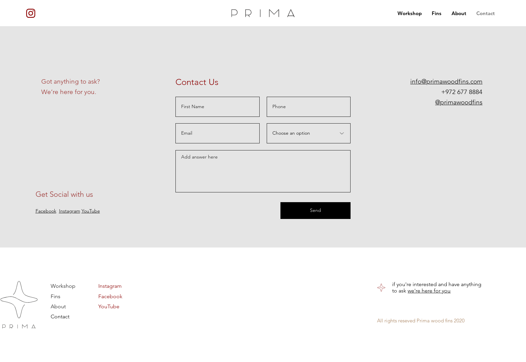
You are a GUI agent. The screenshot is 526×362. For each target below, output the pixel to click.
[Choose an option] (309, 133)
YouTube (108, 306)
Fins (55, 296)
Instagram (69, 211)
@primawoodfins (458, 102)
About (58, 306)
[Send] (315, 210)
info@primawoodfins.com (446, 81)
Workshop (63, 286)
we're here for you (429, 290)
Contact (60, 316)
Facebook (46, 211)
